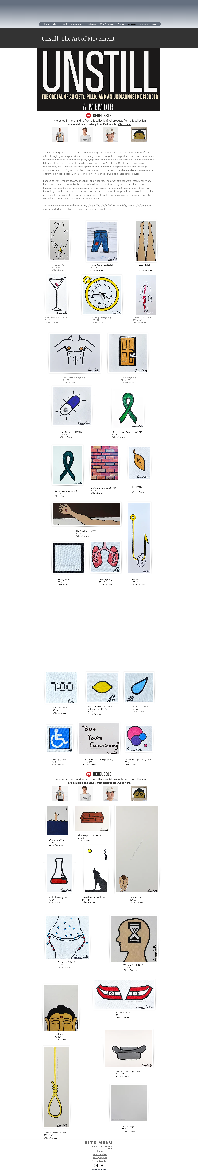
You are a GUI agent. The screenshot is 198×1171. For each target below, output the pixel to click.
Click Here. (124, 124)
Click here (98, 209)
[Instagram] (95, 1165)
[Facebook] (102, 1165)
